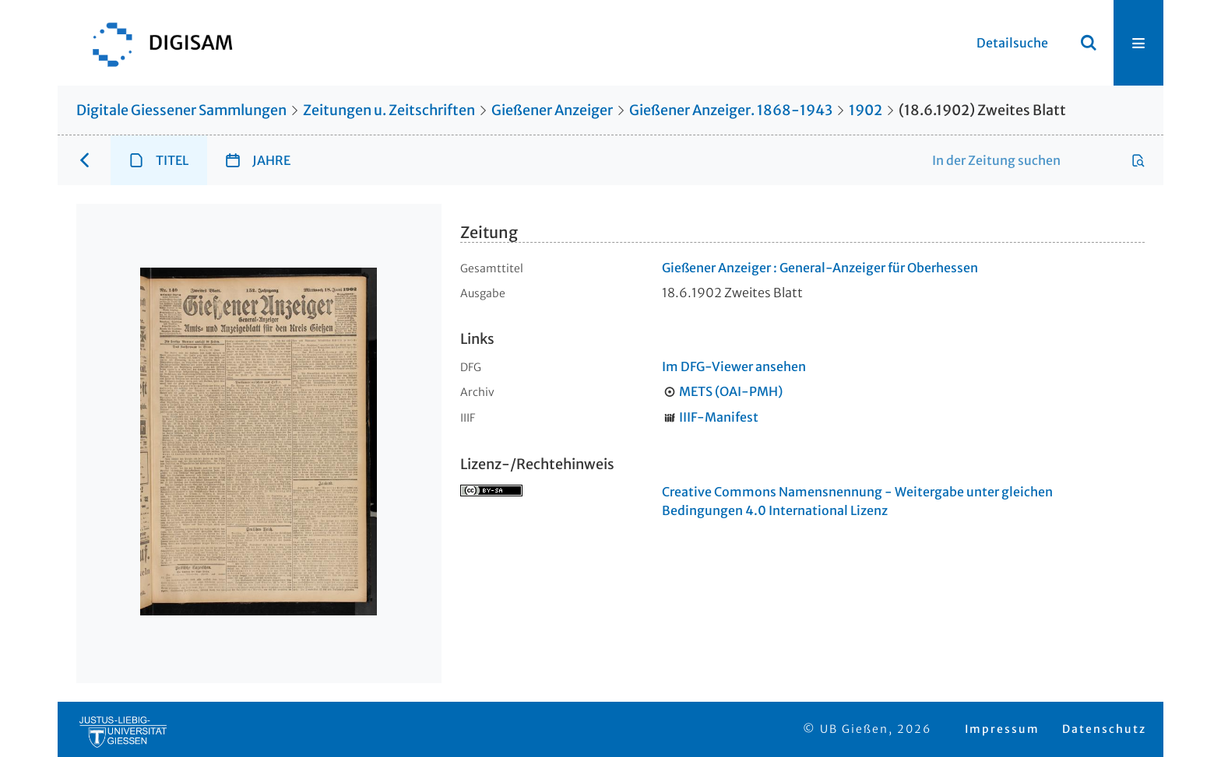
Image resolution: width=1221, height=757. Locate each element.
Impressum (1002, 729)
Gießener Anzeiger (552, 110)
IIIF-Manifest (718, 417)
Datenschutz (1104, 729)
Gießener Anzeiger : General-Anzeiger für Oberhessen (820, 267)
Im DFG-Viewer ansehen (734, 366)
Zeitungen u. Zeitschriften (389, 110)
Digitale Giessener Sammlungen (181, 110)
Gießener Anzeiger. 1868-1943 (730, 110)
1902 (865, 110)
